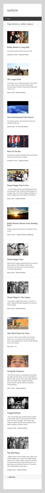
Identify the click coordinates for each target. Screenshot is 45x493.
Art (16, 126)
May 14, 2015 (10, 308)
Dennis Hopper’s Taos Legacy (18, 297)
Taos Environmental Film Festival (20, 117)
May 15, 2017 (10, 198)
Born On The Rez (14, 151)
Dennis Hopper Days (15, 259)
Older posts (11, 477)
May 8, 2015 (10, 346)
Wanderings (30, 234)
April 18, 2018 (10, 126)
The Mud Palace (13, 453)
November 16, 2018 (12, 54)
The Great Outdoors (23, 126)
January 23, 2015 (11, 428)
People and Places (24, 54)
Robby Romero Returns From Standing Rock (22, 224)
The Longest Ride (14, 79)
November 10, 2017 (12, 160)
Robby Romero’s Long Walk (18, 47)
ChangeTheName (14, 413)
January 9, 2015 (11, 470)
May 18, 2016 (10, 272)
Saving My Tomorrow (15, 371)
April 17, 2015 (10, 388)
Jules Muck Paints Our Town (18, 333)
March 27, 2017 (11, 234)
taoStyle (12, 10)
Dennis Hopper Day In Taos (18, 185)
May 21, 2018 (10, 92)
